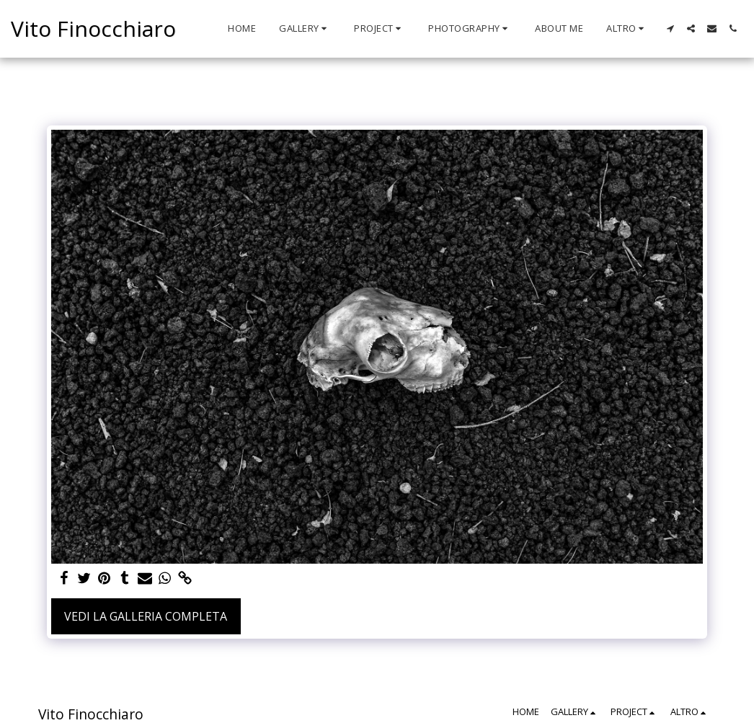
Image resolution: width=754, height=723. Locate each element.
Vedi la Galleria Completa (145, 616)
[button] (305, 28)
